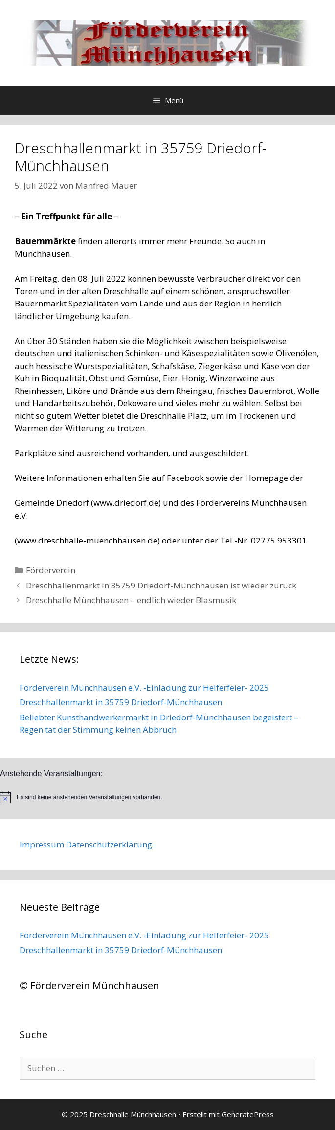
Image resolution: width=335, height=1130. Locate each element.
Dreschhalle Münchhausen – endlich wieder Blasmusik (131, 600)
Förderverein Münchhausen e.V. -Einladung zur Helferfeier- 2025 (144, 687)
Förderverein (50, 570)
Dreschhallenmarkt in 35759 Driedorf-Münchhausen (121, 702)
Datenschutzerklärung (109, 844)
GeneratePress (248, 1114)
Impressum (42, 844)
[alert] (167, 797)
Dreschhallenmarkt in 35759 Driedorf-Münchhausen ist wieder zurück (161, 585)
